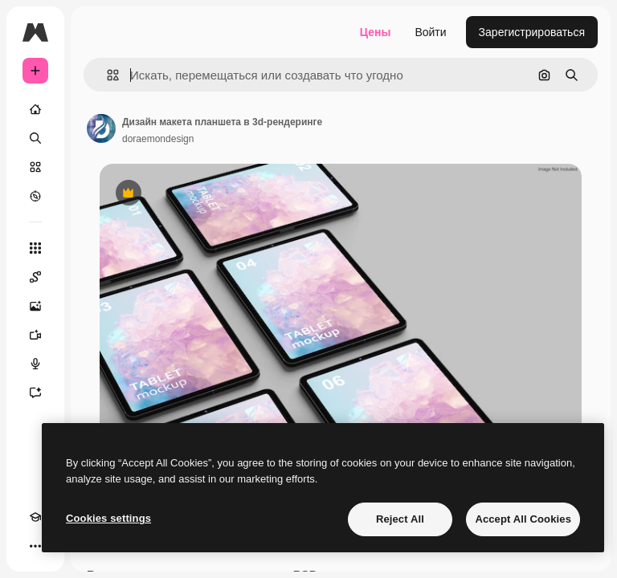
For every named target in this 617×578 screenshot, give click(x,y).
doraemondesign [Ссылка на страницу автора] (158, 138)
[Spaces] (35, 277)
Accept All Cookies (523, 519)
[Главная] (35, 109)
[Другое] (35, 546)
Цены (375, 32)
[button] (106, 75)
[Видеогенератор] (35, 335)
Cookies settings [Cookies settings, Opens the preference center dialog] (108, 518)
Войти (430, 32)
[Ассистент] (35, 392)
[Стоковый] (35, 167)
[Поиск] (35, 138)
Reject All (400, 519)
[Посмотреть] (35, 196)
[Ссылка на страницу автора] (101, 128)
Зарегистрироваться (532, 32)
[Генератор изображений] (35, 306)
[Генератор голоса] (35, 364)
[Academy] (35, 517)
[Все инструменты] (35, 248)
